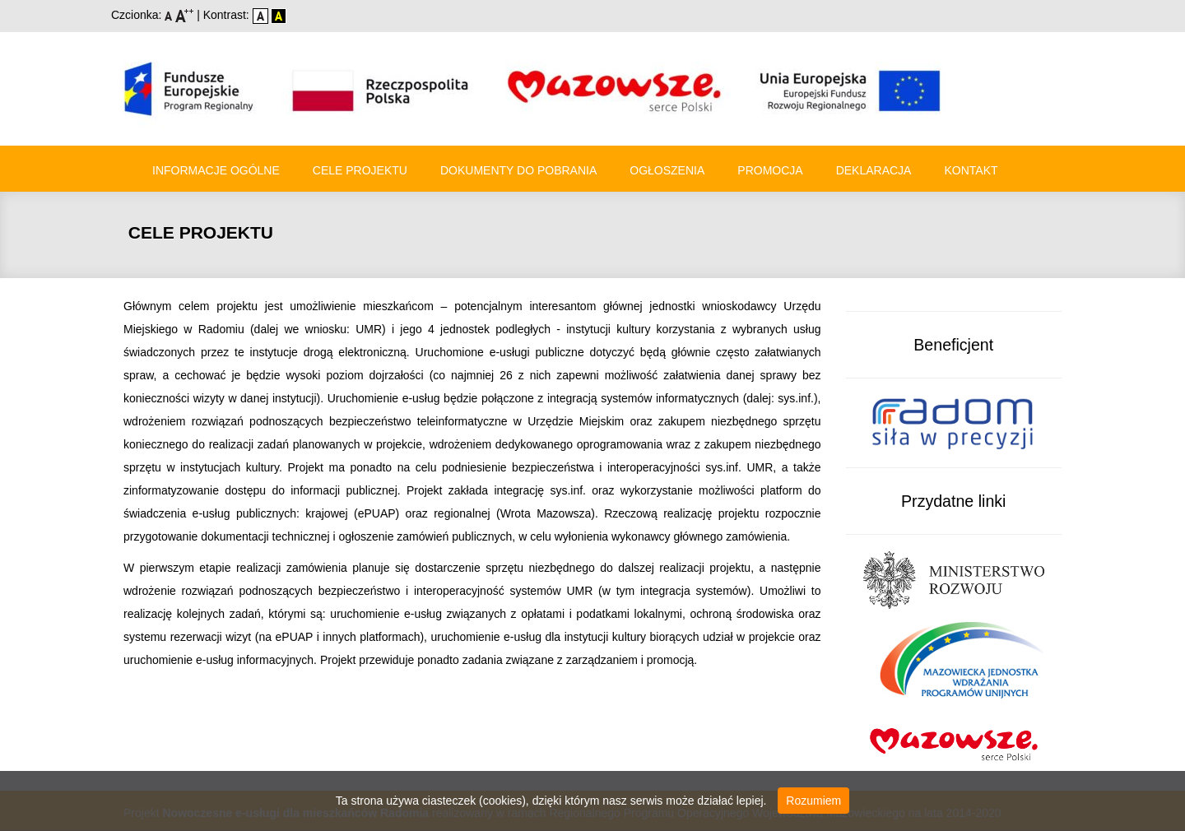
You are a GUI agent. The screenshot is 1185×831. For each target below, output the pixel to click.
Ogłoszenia (667, 170)
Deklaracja (874, 170)
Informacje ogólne (216, 170)
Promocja (769, 170)
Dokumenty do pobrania (518, 170)
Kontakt (970, 170)
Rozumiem (813, 800)
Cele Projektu (360, 170)
